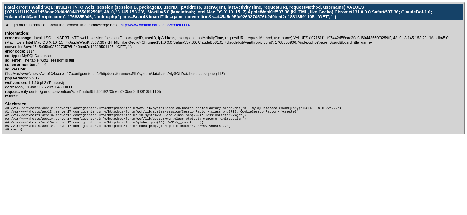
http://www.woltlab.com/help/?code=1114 (155, 25)
